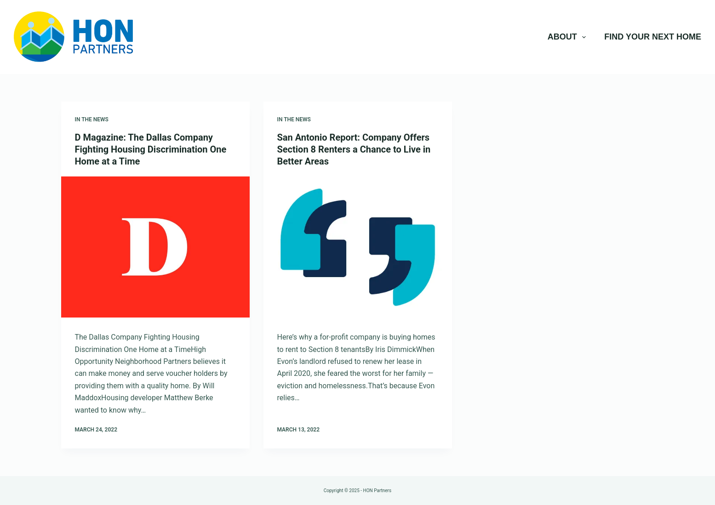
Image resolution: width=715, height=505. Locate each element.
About (569, 37)
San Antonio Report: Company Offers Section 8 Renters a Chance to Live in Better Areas (354, 149)
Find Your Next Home (652, 36)
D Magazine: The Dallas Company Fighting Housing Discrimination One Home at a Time (151, 149)
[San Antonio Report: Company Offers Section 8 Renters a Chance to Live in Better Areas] (357, 247)
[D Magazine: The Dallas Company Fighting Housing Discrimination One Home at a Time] (155, 247)
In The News (92, 119)
